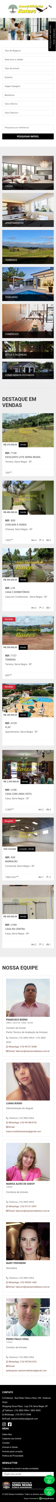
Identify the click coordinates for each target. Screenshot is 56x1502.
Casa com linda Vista (18, 793)
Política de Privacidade (12, 1456)
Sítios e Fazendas (16, 354)
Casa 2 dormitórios (17, 592)
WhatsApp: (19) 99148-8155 (21, 1122)
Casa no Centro (15, 929)
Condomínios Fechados (19, 375)
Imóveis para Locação (12, 1451)
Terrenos (11, 260)
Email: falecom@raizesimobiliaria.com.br (28, 1051)
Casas (9, 186)
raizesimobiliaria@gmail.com (24, 1419)
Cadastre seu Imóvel (11, 1438)
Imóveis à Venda (10, 1447)
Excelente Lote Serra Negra (22, 457)
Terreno (10, 659)
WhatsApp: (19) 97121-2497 (21, 1206)
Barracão (11, 861)
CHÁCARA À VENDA (16, 524)
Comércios (12, 334)
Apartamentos (14, 223)
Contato (6, 1443)
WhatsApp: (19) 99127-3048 (21, 1046)
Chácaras (11, 297)
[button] (4, 29)
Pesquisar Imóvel (28, 136)
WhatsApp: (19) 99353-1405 (21, 1282)
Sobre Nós (7, 1434)
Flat (8, 727)
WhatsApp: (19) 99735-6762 (21, 1361)
